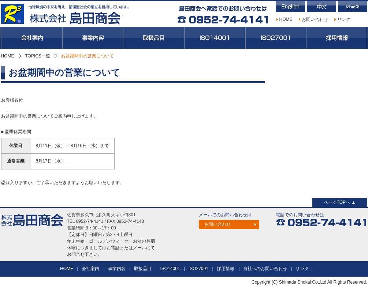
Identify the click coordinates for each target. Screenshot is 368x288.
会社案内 (31, 38)
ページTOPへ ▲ (340, 202)
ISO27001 (275, 38)
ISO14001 (214, 38)
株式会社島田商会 (65, 14)
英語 (290, 6)
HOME (286, 19)
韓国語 (352, 6)
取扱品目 (153, 38)
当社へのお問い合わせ (265, 268)
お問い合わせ (315, 19)
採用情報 (336, 38)
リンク (343, 19)
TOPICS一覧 (37, 56)
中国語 (321, 6)
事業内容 (92, 38)
